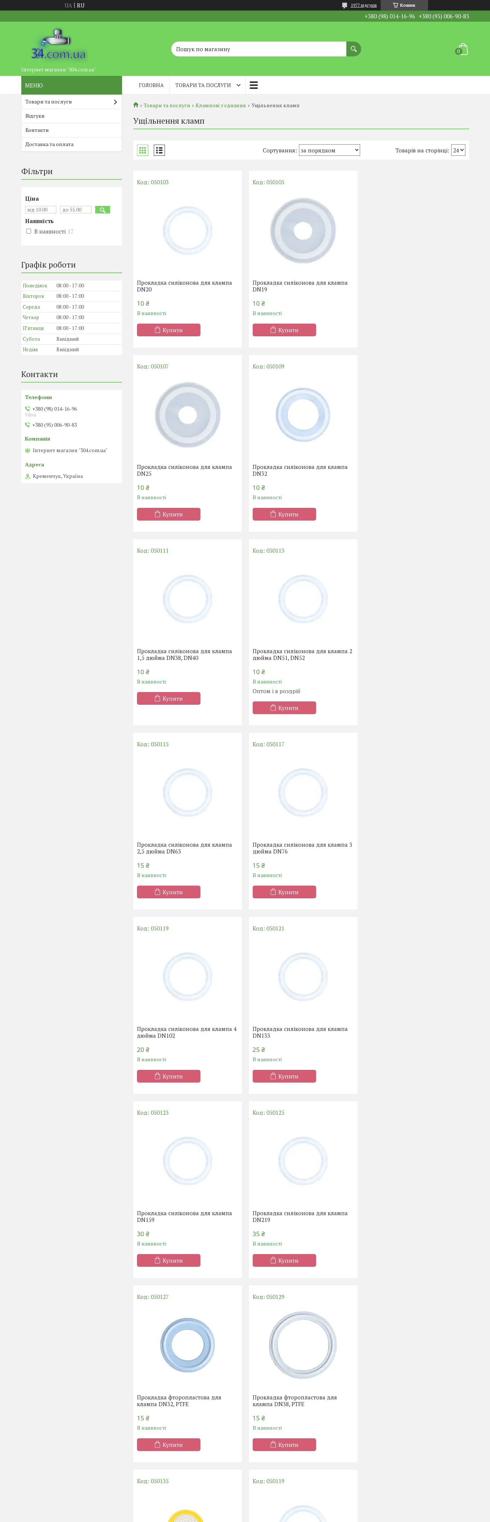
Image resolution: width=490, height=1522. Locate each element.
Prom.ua (280, 1508)
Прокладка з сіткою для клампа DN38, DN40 (294, 1400)
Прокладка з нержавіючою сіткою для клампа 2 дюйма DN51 (411, 1032)
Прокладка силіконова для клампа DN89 (298, 1216)
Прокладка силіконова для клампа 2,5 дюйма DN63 (184, 663)
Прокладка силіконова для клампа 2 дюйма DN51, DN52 (415, 470)
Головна (151, 85)
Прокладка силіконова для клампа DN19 (298, 286)
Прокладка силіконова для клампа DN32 (184, 470)
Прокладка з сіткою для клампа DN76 (408, 1400)
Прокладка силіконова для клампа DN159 (298, 848)
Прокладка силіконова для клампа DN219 (413, 848)
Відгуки (35, 115)
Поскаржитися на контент (249, 1515)
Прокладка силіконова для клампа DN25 (413, 286)
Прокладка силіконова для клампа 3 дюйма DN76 (301, 663)
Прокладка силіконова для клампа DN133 (184, 848)
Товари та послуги (203, 85)
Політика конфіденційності (308, 1515)
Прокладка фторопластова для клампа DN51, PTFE (179, 1400)
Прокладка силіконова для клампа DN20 (184, 286)
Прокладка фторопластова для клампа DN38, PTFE (293, 1032)
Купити (173, 330)
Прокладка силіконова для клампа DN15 (413, 1216)
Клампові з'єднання (221, 105)
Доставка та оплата (49, 144)
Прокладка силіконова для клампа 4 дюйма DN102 (415, 663)
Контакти (37, 129)
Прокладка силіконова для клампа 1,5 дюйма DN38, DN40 (298, 470)
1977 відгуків (364, 5)
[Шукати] (353, 45)
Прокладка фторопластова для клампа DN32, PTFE (179, 1032)
